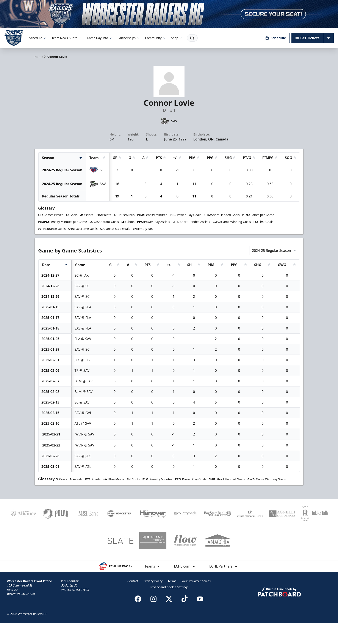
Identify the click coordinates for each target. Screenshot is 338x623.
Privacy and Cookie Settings (169, 587)
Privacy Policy (153, 581)
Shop (177, 38)
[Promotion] (169, 14)
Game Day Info (99, 38)
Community (155, 38)
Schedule (38, 38)
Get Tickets (307, 38)
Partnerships (128, 38)
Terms (172, 581)
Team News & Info (66, 38)
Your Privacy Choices (196, 581)
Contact (132, 581)
